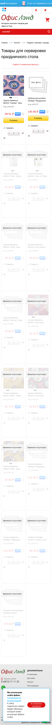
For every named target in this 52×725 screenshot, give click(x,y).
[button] (4, 10)
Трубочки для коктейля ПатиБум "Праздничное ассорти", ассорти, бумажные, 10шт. (37, 99)
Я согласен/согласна (36, 704)
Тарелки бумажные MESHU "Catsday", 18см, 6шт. (12, 102)
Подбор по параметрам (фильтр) (26, 64)
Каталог (6, 32)
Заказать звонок (8, 679)
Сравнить (8, 128)
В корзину (13, 120)
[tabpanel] (13, 85)
